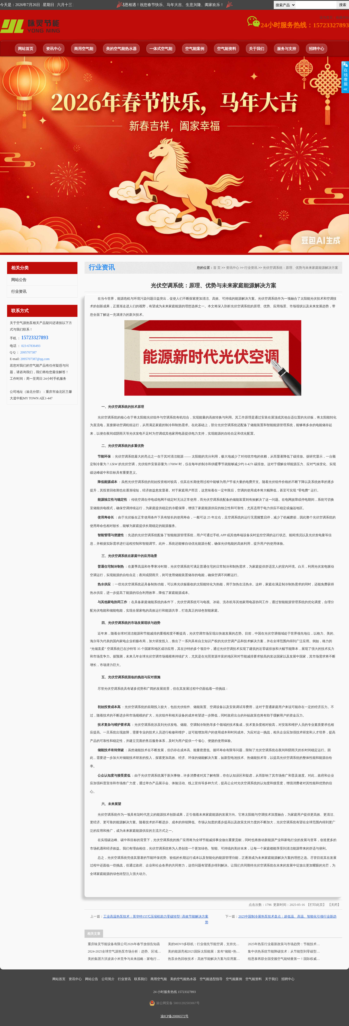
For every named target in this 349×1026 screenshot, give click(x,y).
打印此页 (316, 905)
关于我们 (256, 49)
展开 (345, 77)
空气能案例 (194, 49)
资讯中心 (53, 49)
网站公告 (92, 979)
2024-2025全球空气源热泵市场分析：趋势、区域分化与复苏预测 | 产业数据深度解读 (125, 951)
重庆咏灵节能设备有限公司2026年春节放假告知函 (124, 944)
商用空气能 (83, 49)
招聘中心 (316, 49)
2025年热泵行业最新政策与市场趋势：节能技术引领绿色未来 (285, 944)
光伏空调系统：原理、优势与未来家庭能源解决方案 (300, 268)
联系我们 (141, 979)
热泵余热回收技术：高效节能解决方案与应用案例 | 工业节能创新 (205, 959)
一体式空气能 (160, 49)
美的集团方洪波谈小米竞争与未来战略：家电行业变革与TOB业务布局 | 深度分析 (125, 959)
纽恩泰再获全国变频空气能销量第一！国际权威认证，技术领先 (285, 959)
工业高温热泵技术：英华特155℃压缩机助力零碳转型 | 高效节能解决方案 (155, 916)
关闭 (334, 905)
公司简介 (108, 979)
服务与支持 (286, 49)
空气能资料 (226, 49)
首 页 (217, 268)
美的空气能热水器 (121, 49)
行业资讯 (250, 268)
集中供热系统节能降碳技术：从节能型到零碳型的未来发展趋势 (285, 951)
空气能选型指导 (211, 979)
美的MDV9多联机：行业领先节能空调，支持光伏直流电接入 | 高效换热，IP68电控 (205, 944)
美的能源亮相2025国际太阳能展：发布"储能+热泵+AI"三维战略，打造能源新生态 (205, 951)
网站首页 (25, 49)
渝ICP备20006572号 (175, 1016)
